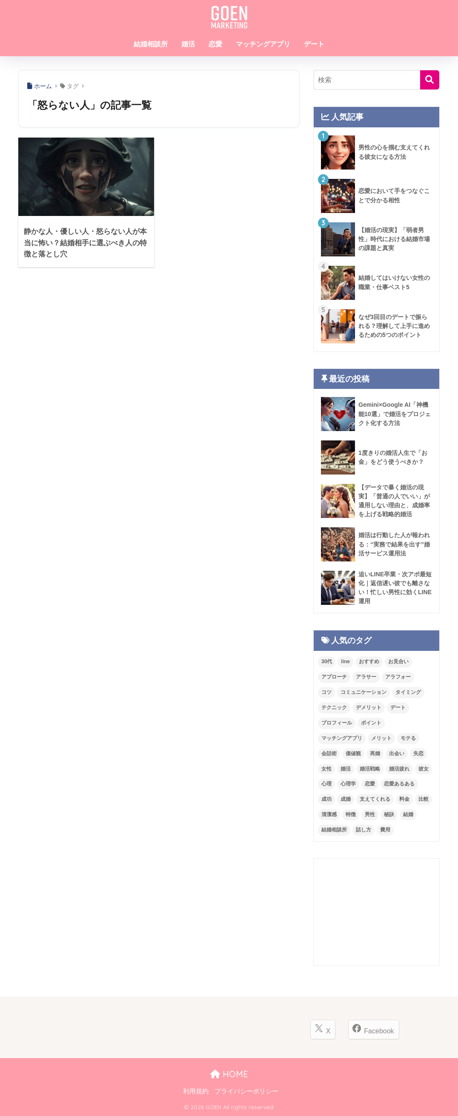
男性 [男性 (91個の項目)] (370, 814)
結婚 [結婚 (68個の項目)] (408, 814)
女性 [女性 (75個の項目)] (326, 769)
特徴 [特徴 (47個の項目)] (351, 814)
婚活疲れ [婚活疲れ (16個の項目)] (399, 769)
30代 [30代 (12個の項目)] (326, 661)
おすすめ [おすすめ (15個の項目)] (369, 661)
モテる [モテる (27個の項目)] (408, 738)
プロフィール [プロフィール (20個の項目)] (336, 723)
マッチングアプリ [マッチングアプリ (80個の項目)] (341, 738)
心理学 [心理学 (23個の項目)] (348, 784)
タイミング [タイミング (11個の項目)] (408, 692)
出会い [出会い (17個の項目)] (396, 753)
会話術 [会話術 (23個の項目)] (329, 753)
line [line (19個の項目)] (345, 661)
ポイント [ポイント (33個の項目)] (371, 723)
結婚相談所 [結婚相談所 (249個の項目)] (334, 830)
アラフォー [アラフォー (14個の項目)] (398, 677)
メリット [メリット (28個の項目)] (381, 738)
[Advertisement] (376, 912)
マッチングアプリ (263, 44)
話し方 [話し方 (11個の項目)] (363, 830)
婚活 (188, 44)
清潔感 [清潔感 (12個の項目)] (329, 814)
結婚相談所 (151, 44)
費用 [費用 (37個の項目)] (385, 830)
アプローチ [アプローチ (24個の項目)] (334, 677)
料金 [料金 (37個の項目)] (404, 799)
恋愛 (215, 44)
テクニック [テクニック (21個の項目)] (334, 707)
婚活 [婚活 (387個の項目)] (346, 769)
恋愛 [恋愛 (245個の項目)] (370, 784)
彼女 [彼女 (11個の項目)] (423, 769)
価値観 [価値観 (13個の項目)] (353, 753)
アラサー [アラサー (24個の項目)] (366, 677)
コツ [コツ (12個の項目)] (326, 692)
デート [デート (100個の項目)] (398, 707)
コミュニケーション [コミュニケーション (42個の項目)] (363, 692)
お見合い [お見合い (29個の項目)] (398, 661)
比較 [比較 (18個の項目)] (423, 799)
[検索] (429, 79)
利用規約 (196, 1091)
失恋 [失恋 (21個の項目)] (418, 753)
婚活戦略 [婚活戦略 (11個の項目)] (370, 769)
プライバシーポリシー (246, 1091)
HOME (229, 1074)
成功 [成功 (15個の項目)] (326, 799)
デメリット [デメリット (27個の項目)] (368, 707)
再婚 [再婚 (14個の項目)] (375, 753)
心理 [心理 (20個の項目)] (326, 784)
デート (314, 44)
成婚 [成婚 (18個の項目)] (346, 799)
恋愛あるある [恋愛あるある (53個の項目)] (399, 784)
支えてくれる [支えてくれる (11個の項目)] (375, 799)
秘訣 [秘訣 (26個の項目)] (389, 814)
